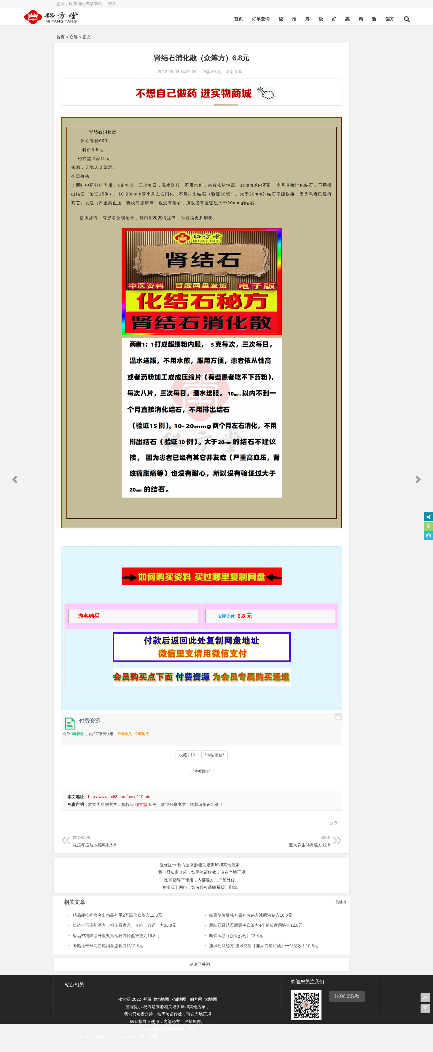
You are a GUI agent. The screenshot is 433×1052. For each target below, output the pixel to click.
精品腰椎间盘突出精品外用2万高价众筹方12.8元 (117, 924)
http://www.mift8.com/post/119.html (120, 805)
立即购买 (142, 743)
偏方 (354, 18)
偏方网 (196, 1008)
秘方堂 (141, 813)
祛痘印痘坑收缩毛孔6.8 (122, 849)
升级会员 (124, 743)
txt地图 (210, 1008)
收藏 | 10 (157, 763)
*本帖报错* (185, 763)
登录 (112, 3)
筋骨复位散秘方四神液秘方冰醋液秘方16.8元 (222, 924)
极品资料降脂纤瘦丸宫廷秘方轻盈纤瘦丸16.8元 (116, 944)
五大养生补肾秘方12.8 (221, 849)
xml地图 (179, 1008)
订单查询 (225, 18)
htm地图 (161, 1008)
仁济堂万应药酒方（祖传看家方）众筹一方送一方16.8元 (124, 934)
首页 (202, 18)
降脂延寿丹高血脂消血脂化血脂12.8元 (108, 954)
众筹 (73, 37)
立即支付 (197, 625)
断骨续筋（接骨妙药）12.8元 (208, 944)
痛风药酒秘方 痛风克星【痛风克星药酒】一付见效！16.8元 (235, 954)
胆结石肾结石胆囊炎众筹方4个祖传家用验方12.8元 (227, 934)
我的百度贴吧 (347, 1004)
